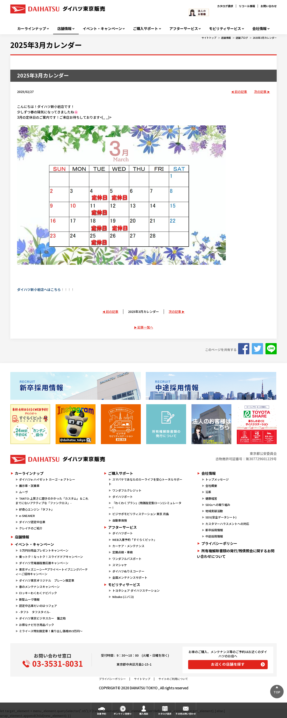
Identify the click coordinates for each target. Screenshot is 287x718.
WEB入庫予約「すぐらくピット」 (134, 539)
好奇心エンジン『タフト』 (36, 509)
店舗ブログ (242, 37)
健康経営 (211, 498)
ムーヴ (23, 492)
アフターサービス (183, 28)
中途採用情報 (214, 536)
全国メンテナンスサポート (129, 577)
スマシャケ (119, 565)
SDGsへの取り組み (217, 505)
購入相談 (143, 713)
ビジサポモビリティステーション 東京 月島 (140, 514)
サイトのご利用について (173, 679)
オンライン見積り (123, 713)
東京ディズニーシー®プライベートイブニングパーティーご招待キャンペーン (51, 571)
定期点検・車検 (122, 552)
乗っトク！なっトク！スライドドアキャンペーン (51, 557)
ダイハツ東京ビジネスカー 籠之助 (42, 618)
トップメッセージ (217, 479)
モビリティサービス (225, 28)
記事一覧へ (145, 327)
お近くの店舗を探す (228, 664)
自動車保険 (119, 520)
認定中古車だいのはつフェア (38, 606)
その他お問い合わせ (186, 713)
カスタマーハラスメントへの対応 (227, 524)
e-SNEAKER (27, 516)
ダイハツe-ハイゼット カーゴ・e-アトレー (47, 479)
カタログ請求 (225, 6)
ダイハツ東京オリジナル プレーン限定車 (46, 580)
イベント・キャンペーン (102, 28)
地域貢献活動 (214, 511)
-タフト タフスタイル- (34, 612)
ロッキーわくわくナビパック (38, 593)
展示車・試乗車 (29, 486)
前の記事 (241, 92)
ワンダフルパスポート (126, 559)
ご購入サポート (145, 28)
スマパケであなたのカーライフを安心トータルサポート (145, 481)
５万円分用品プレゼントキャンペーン (43, 550)
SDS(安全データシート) (221, 517)
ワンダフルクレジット (126, 490)
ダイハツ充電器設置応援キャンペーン (43, 563)
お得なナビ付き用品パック (38, 625)
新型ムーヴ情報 (29, 599)
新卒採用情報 (214, 530)
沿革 (208, 492)
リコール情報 (247, 6)
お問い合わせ (269, 6)
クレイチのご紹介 (30, 528)
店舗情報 (64, 28)
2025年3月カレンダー (265, 37)
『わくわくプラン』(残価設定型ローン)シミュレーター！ (145, 505)
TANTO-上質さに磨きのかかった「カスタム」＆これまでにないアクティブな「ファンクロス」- (51, 500)
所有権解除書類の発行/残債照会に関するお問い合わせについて (235, 553)
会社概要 (211, 486)
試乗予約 (101, 713)
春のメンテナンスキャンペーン (39, 587)
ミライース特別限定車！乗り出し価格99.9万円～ (51, 631)
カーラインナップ (31, 28)
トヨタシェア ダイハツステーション (136, 590)
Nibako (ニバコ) (123, 597)
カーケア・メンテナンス (128, 546)
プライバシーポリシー (219, 543)
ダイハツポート (122, 496)
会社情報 (259, 28)
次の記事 (260, 92)
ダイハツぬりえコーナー (128, 571)
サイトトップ (209, 37)
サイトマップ (142, 679)
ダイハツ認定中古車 (32, 522)
